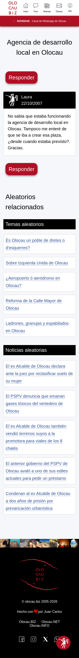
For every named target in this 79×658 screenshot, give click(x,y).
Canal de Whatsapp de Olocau (41, 21)
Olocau (59, 8)
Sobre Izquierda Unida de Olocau (37, 263)
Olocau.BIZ (27, 622)
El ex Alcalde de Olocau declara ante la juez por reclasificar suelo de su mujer (39, 373)
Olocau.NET (51, 622)
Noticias (47, 8)
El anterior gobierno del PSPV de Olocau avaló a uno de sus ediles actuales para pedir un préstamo (37, 471)
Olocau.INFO (39, 625)
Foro (35, 8)
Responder (21, 77)
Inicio (25, 8)
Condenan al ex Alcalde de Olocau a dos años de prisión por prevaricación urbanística (38, 501)
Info (70, 7)
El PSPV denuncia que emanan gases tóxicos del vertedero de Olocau (35, 403)
